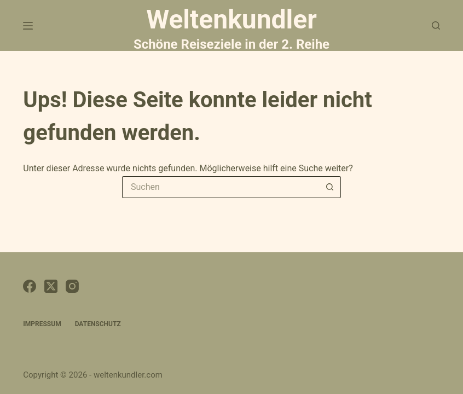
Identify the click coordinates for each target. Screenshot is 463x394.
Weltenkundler (231, 27)
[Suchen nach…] (220, 187)
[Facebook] (29, 286)
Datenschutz (98, 324)
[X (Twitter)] (50, 286)
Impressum (42, 324)
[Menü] (28, 26)
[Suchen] (436, 25)
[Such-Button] (330, 187)
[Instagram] (72, 286)
